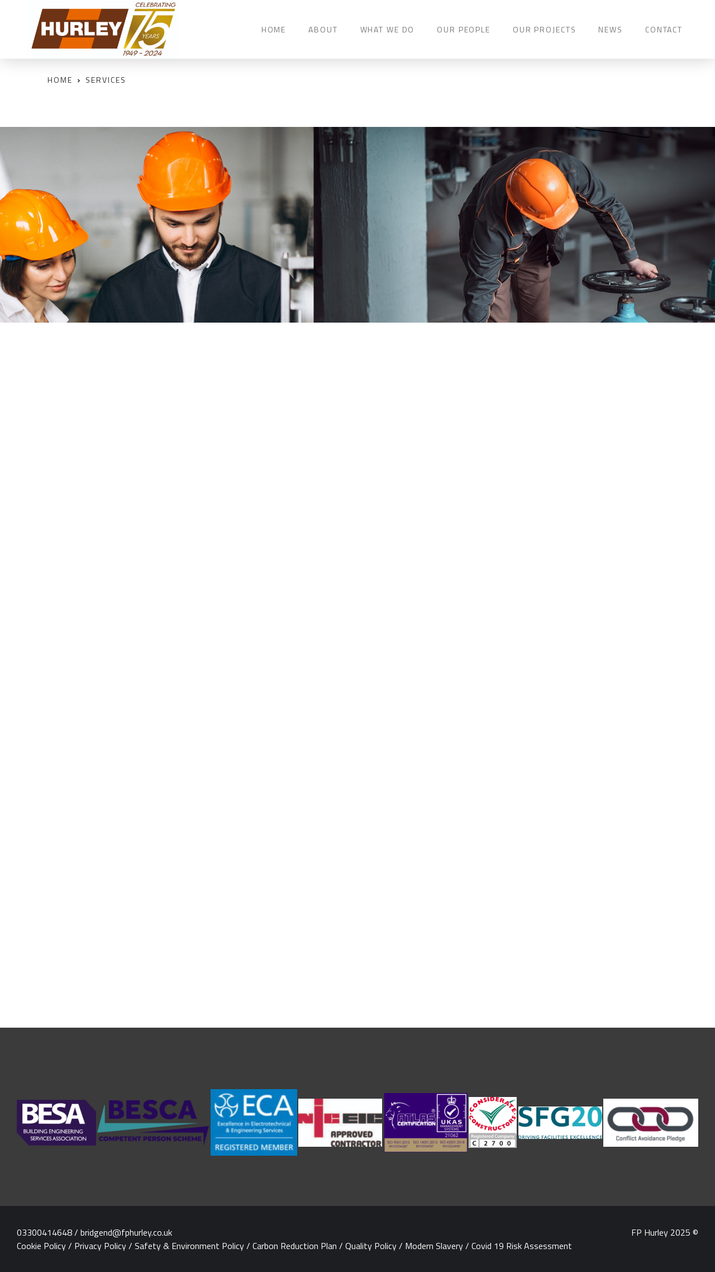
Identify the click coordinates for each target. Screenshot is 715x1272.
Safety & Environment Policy (189, 1245)
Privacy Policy (100, 1245)
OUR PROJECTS (544, 29)
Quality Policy (371, 1245)
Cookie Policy (41, 1245)
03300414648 (44, 1232)
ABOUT (322, 29)
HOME (273, 29)
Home (59, 80)
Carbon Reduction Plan (294, 1245)
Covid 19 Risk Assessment (521, 1245)
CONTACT (664, 29)
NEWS (610, 29)
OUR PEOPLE (463, 29)
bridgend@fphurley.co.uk (126, 1232)
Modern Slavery (434, 1245)
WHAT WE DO (387, 29)
